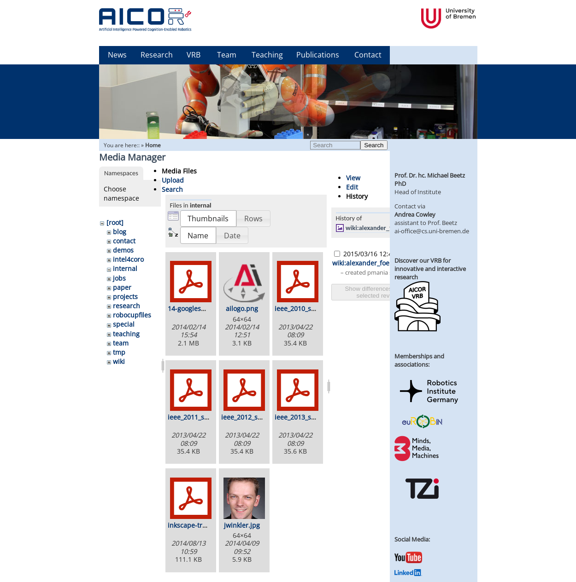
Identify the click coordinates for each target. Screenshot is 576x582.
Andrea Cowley (414, 214)
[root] (114, 222)
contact (124, 240)
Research (157, 55)
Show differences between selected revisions (381, 292)
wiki (119, 361)
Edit (352, 187)
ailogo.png (242, 308)
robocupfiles (132, 315)
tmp (119, 352)
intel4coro (128, 259)
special (124, 324)
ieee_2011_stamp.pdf (200, 417)
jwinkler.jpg (242, 525)
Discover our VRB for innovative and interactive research (430, 268)
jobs (119, 278)
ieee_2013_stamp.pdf (307, 417)
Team (226, 55)
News (117, 55)
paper (122, 287)
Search (373, 145)
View (353, 177)
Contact (368, 55)
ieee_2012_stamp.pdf (253, 417)
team (121, 343)
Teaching (267, 55)
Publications (317, 55)
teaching (126, 333)
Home (153, 145)
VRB (193, 55)
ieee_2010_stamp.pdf (307, 308)
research (126, 305)
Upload (173, 180)
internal (125, 268)
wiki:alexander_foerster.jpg (383, 228)
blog (119, 231)
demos (123, 250)
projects (125, 296)
